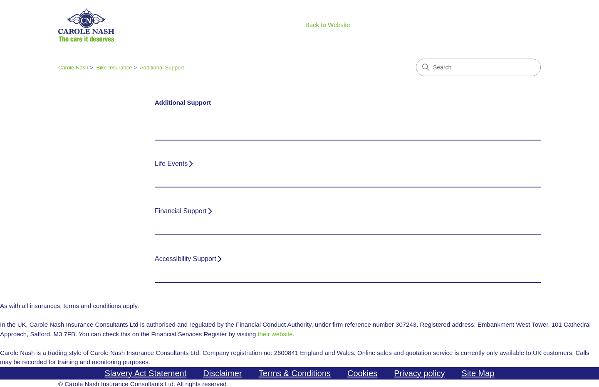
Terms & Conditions (295, 373)
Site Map (478, 373)
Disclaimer (222, 373)
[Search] (478, 67)
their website (274, 334)
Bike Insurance (114, 67)
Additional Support (162, 67)
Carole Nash (73, 67)
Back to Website (327, 24)
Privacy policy (419, 373)
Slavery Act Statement (146, 373)
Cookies (362, 373)
